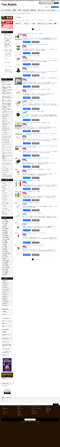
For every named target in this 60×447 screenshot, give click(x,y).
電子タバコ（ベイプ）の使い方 (7, 326)
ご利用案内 (4, 311)
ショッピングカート (6, 411)
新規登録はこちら (5, 408)
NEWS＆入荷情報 (48, 408)
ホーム (4, 406)
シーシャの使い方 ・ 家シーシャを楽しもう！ (6, 352)
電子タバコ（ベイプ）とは (7, 320)
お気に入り (4, 413)
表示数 (17, 23)
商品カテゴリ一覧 (19, 408)
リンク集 (47, 413)
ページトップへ (56, 404)
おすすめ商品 (19, 413)
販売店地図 (4, 332)
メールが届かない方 (5, 318)
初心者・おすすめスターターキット (7, 335)
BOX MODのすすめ (5, 341)
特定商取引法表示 (5, 309)
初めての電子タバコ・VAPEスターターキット (7, 339)
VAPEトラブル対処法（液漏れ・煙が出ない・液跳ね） (6, 345)
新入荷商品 (18, 411)
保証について (4, 323)
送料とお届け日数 (5, 329)
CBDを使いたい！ (5, 355)
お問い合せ (4, 314)
